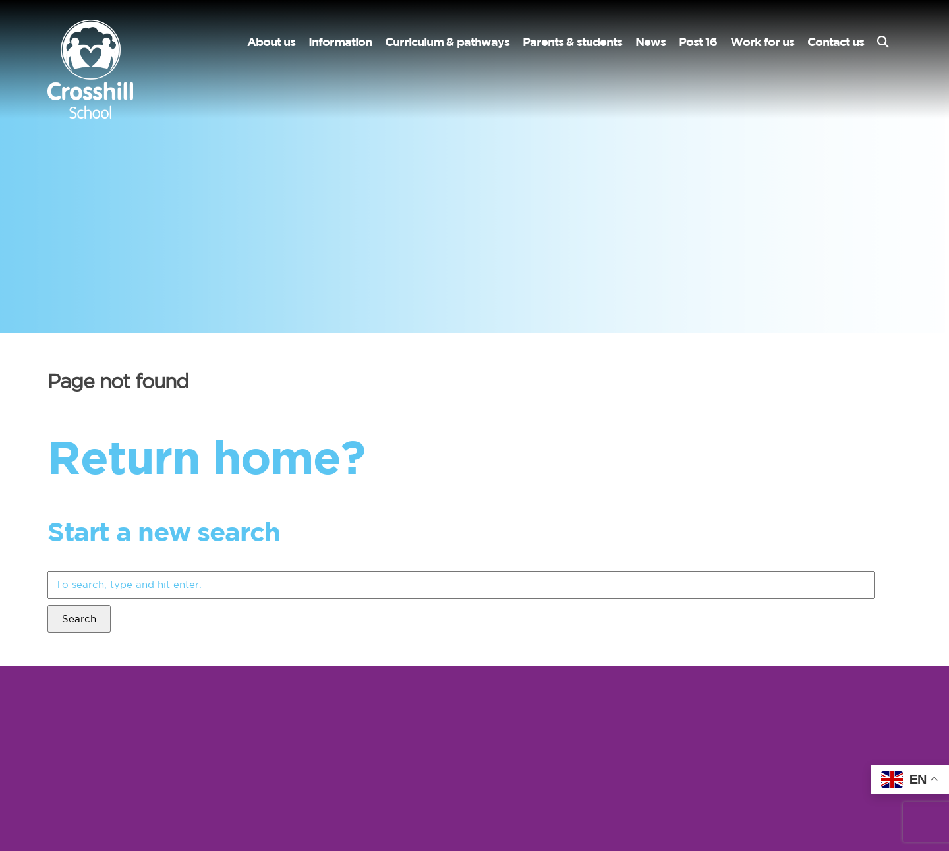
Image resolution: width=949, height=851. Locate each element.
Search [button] (79, 618)
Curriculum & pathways (447, 42)
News (650, 42)
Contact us (835, 42)
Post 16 (698, 42)
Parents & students (572, 42)
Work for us (762, 42)
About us (271, 42)
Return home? (205, 456)
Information (340, 42)
